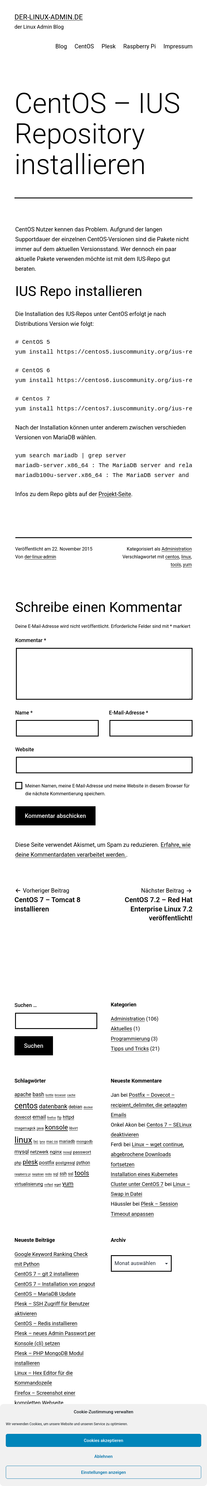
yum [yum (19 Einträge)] (68, 1183)
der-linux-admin (40, 557)
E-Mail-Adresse (128, 713)
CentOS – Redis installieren (45, 1323)
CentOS (84, 46)
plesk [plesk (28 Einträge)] (30, 1162)
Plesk (109, 46)
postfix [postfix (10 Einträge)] (46, 1162)
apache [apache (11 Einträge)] (22, 1094)
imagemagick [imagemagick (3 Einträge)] (25, 1128)
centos (172, 557)
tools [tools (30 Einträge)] (82, 1173)
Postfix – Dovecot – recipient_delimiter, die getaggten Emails (149, 1105)
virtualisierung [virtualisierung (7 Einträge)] (28, 1184)
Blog (61, 46)
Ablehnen (103, 1456)
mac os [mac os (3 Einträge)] (52, 1142)
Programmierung (130, 1039)
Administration (177, 549)
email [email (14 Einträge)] (39, 1117)
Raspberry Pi (139, 46)
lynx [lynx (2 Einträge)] (42, 1142)
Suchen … (25, 1005)
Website (24, 749)
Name (24, 713)
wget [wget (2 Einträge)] (57, 1185)
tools (176, 564)
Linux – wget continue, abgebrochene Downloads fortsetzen (147, 1154)
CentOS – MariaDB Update (45, 1294)
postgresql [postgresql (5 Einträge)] (65, 1162)
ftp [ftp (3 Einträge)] (59, 1118)
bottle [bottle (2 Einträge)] (49, 1095)
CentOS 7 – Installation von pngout (54, 1284)
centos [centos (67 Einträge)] (26, 1105)
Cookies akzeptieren (103, 1440)
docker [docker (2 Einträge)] (88, 1107)
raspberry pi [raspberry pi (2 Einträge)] (22, 1174)
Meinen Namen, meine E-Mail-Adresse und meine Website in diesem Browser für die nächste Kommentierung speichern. (107, 789)
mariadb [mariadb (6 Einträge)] (67, 1141)
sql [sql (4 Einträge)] (55, 1174)
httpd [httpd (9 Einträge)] (68, 1117)
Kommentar (30, 640)
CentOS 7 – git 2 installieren (46, 1274)
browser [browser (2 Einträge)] (60, 1095)
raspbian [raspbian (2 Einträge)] (38, 1174)
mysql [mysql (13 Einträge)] (21, 1152)
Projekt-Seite (114, 494)
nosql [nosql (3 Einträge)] (67, 1152)
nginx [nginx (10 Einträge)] (56, 1152)
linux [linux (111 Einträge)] (23, 1140)
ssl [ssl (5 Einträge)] (70, 1173)
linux (186, 557)
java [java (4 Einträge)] (40, 1128)
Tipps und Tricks (130, 1048)
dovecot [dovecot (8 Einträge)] (22, 1117)
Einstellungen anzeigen (103, 1472)
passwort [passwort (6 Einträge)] (82, 1152)
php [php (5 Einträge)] (17, 1162)
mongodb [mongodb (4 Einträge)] (84, 1141)
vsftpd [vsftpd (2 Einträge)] (48, 1185)
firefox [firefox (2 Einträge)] (51, 1118)
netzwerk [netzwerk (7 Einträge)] (39, 1152)
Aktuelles (121, 1029)
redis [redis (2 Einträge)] (48, 1174)
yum (187, 564)
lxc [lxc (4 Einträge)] (36, 1141)
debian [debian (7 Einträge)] (75, 1107)
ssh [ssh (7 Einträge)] (63, 1173)
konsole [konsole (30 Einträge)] (56, 1127)
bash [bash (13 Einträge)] (38, 1094)
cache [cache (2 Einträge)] (71, 1095)
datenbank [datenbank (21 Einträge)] (53, 1106)
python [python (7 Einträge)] (83, 1162)
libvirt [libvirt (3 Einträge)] (73, 1128)
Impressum (178, 46)
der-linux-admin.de (48, 17)
